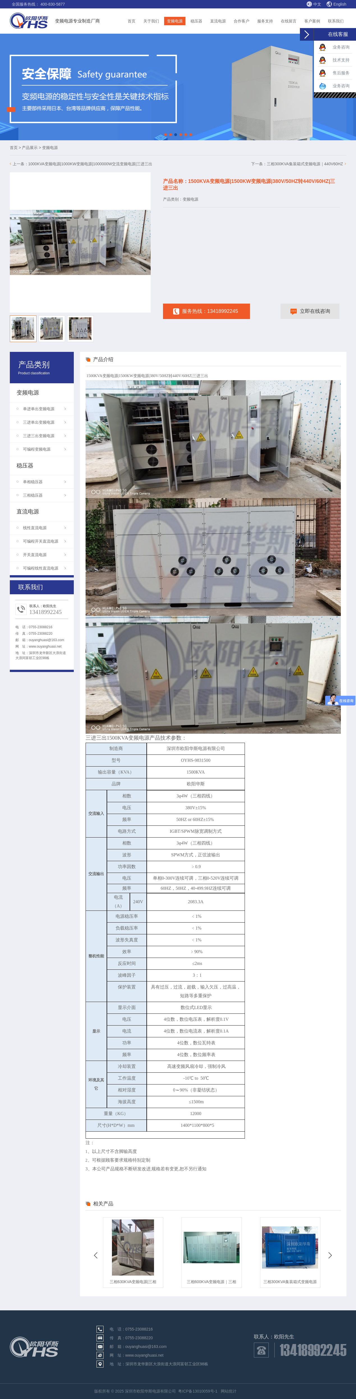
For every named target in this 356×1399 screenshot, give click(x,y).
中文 (313, 4)
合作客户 (241, 21)
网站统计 (228, 1391)
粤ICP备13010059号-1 (197, 1391)
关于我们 (151, 21)
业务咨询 (334, 47)
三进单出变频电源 (44, 422)
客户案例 (312, 21)
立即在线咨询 (310, 311)
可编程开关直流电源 (44, 541)
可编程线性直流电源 (44, 568)
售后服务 (334, 73)
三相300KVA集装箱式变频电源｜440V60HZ (305, 164)
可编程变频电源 (44, 449)
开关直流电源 (44, 554)
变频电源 (175, 21)
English (336, 4)
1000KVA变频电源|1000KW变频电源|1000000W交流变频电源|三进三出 (90, 164)
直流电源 (218, 21)
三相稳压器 (44, 495)
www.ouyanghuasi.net (45, 646)
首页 (131, 21)
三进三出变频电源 (44, 436)
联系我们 (336, 21)
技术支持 (334, 60)
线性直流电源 (44, 528)
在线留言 (289, 21)
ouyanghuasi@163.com (46, 640)
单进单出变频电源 (44, 409)
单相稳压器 (44, 482)
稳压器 (196, 21)
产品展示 (30, 147)
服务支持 (265, 21)
